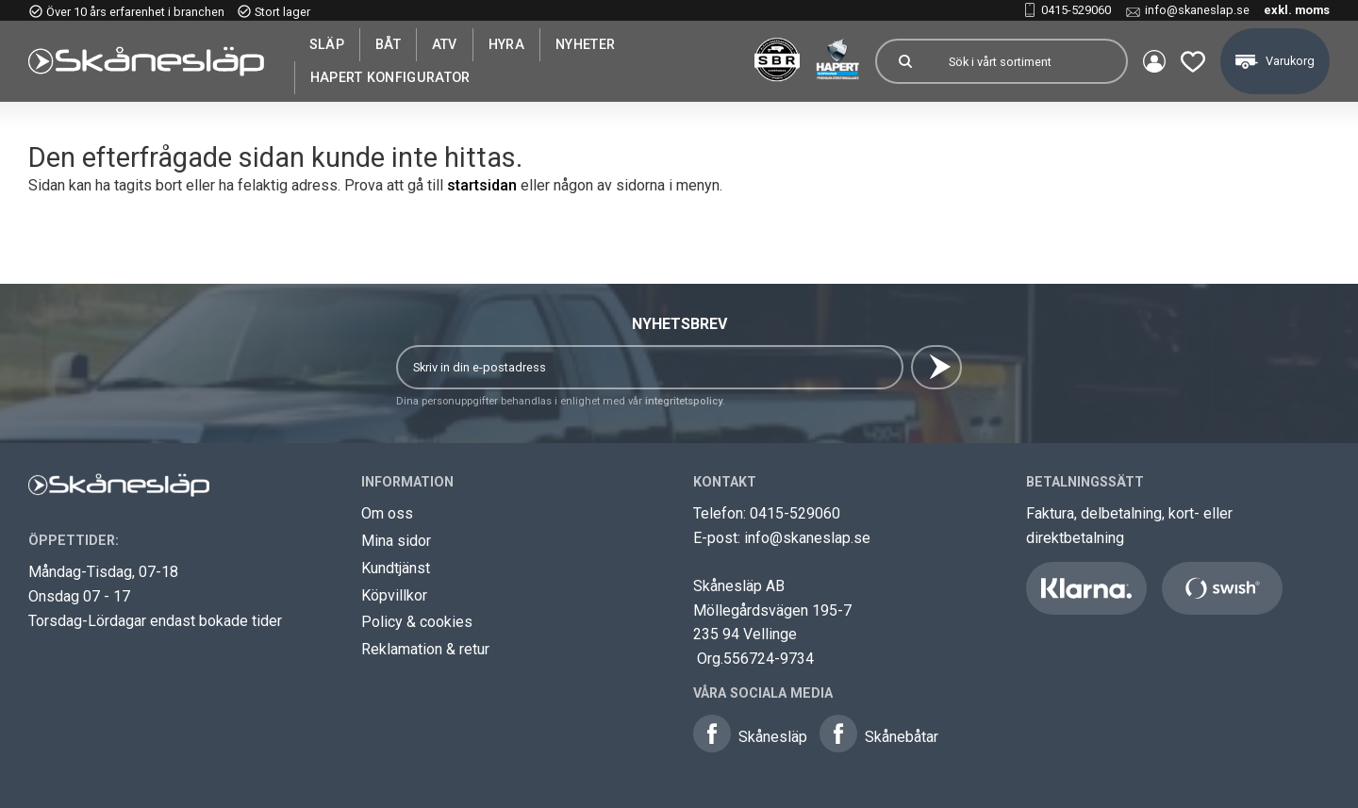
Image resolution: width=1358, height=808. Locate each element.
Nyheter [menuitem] (585, 44)
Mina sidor (396, 541)
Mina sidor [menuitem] (1154, 61)
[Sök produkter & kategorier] (1030, 61)
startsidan (482, 185)
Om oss (387, 513)
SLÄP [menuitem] (326, 44)
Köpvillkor (394, 595)
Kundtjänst (395, 568)
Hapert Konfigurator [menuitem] (390, 77)
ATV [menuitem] (444, 44)
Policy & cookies (416, 622)
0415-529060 (1076, 10)
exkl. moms (1297, 10)
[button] (1193, 61)
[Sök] (905, 61)
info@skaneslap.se (1197, 10)
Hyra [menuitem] (506, 44)
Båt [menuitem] (388, 44)
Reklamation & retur (425, 649)
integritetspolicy (683, 401)
